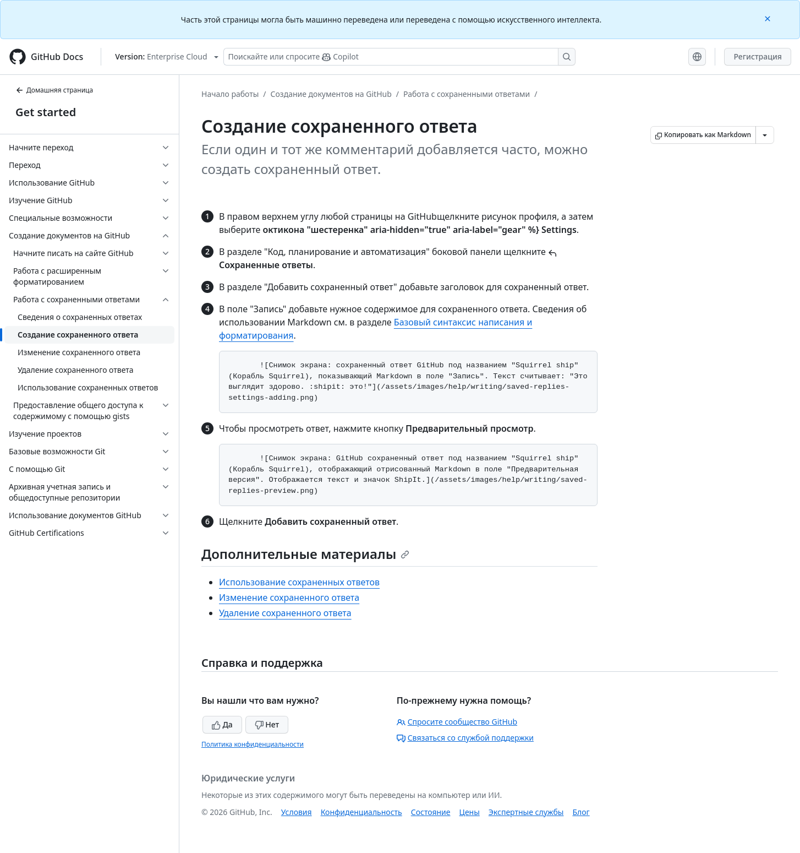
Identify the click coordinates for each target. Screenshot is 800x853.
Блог (580, 812)
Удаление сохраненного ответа (285, 613)
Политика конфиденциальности (252, 744)
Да (222, 724)
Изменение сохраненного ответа (289, 597)
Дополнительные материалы (305, 554)
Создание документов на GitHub (331, 94)
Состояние (431, 812)
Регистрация (757, 56)
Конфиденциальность (361, 812)
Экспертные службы (526, 812)
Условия (296, 812)
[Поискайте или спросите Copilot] (399, 57)
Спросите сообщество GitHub (457, 721)
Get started (45, 112)
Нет (267, 724)
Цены (469, 812)
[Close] (768, 18)
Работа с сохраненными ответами (466, 94)
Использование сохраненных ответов (299, 582)
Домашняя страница (54, 90)
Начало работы (230, 94)
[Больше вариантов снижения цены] (764, 135)
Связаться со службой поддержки (465, 737)
